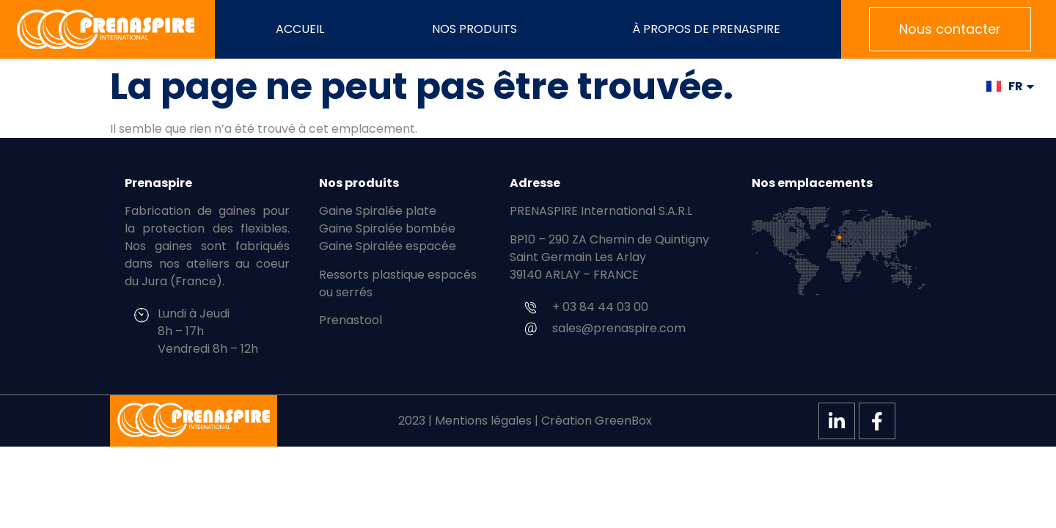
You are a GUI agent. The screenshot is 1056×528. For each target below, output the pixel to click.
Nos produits (478, 29)
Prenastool (350, 320)
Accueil (300, 29)
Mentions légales (483, 420)
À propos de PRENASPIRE (706, 29)
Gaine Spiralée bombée (387, 228)
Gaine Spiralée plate (377, 210)
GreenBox (623, 420)
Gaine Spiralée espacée (387, 246)
